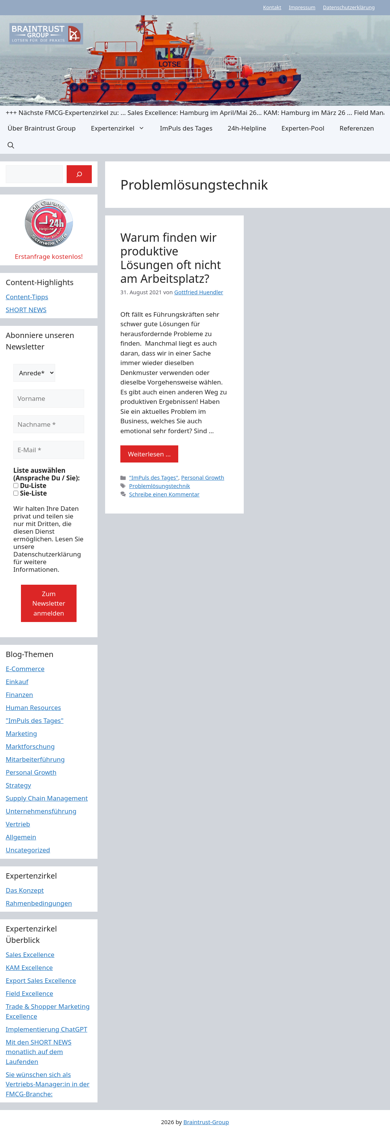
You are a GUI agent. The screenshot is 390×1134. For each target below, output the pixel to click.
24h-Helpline (247, 128)
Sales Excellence (30, 954)
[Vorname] (48, 398)
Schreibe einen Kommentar (164, 494)
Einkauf (17, 681)
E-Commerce (25, 668)
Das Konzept (25, 890)
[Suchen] (79, 174)
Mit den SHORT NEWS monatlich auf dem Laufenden (39, 1052)
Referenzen (357, 128)
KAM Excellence (29, 967)
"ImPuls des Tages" (153, 477)
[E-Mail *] (48, 450)
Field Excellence (29, 993)
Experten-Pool (302, 128)
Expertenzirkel (121, 128)
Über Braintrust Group (42, 128)
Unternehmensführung (41, 811)
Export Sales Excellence (41, 980)
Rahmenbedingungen (39, 903)
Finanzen (19, 694)
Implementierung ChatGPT (46, 1029)
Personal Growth (202, 477)
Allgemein (21, 837)
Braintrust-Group (206, 1122)
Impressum (302, 7)
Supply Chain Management (47, 798)
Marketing (21, 733)
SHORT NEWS (26, 309)
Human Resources (33, 707)
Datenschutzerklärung (349, 7)
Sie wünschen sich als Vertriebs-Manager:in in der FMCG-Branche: (48, 1084)
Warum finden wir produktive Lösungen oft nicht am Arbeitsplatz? (170, 258)
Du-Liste (29, 486)
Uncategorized (28, 849)
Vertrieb (18, 824)
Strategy (18, 785)
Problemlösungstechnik (159, 486)
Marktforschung (30, 746)
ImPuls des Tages (186, 128)
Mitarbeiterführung (35, 759)
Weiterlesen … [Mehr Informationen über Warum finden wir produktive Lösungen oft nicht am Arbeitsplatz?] (149, 454)
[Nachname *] (48, 424)
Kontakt (272, 7)
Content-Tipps (27, 296)
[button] (11, 145)
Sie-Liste (30, 493)
